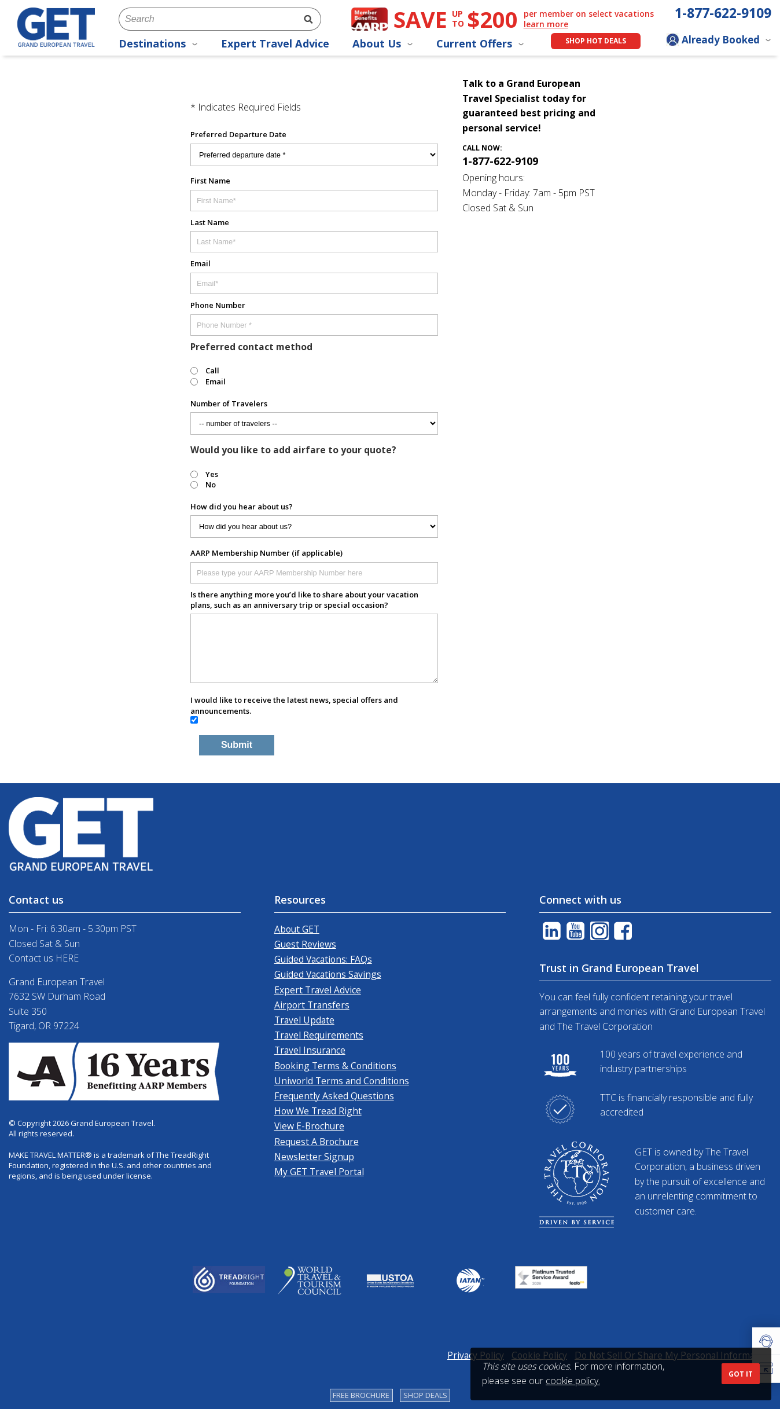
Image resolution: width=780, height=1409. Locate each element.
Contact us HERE (44, 958)
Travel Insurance (309, 1050)
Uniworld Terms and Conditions (341, 1080)
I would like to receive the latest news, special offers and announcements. (294, 705)
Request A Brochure (316, 1141)
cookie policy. (573, 1380)
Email (200, 263)
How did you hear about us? (241, 506)
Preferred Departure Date (238, 134)
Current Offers (480, 43)
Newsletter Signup (314, 1156)
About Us (382, 43)
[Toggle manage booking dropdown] (718, 41)
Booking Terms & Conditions (335, 1065)
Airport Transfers (311, 1005)
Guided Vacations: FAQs (323, 959)
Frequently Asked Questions (334, 1095)
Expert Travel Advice (275, 43)
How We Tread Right (318, 1111)
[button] (766, 1341)
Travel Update (304, 1020)
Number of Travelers (228, 403)
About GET (296, 929)
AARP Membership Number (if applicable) (266, 553)
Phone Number (217, 305)
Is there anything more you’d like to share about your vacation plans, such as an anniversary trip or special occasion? (304, 599)
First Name (210, 180)
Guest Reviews (305, 944)
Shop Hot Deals (595, 41)
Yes (211, 474)
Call (212, 370)
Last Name (209, 222)
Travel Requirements (318, 1035)
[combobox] (207, 19)
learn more (546, 24)
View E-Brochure (309, 1126)
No (210, 484)
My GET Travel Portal (319, 1171)
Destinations (158, 43)
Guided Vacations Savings (327, 974)
